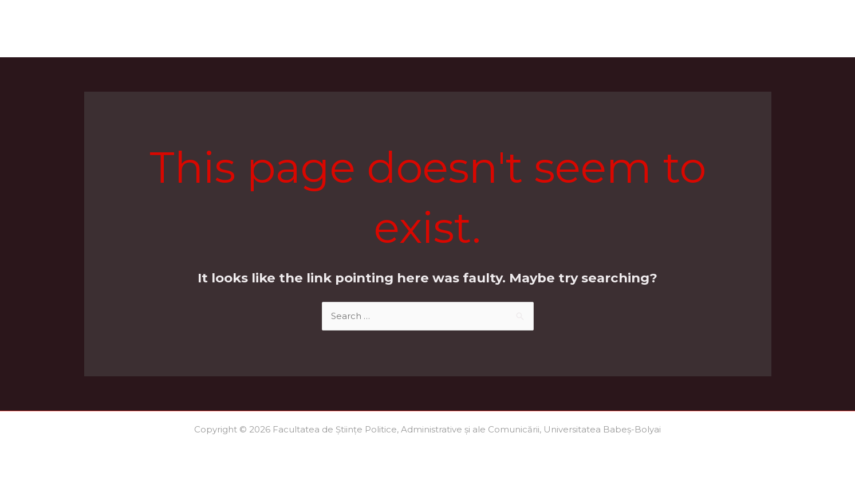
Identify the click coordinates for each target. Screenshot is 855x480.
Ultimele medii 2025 (662, 28)
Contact (744, 28)
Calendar (275, 28)
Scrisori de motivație (472, 28)
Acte (323, 28)
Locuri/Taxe (379, 28)
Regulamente (568, 28)
